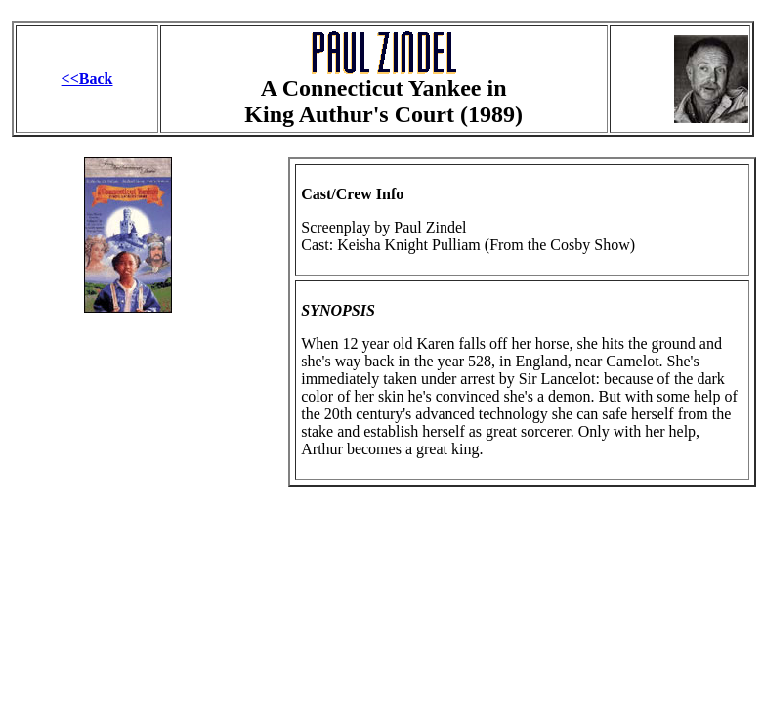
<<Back (87, 78)
